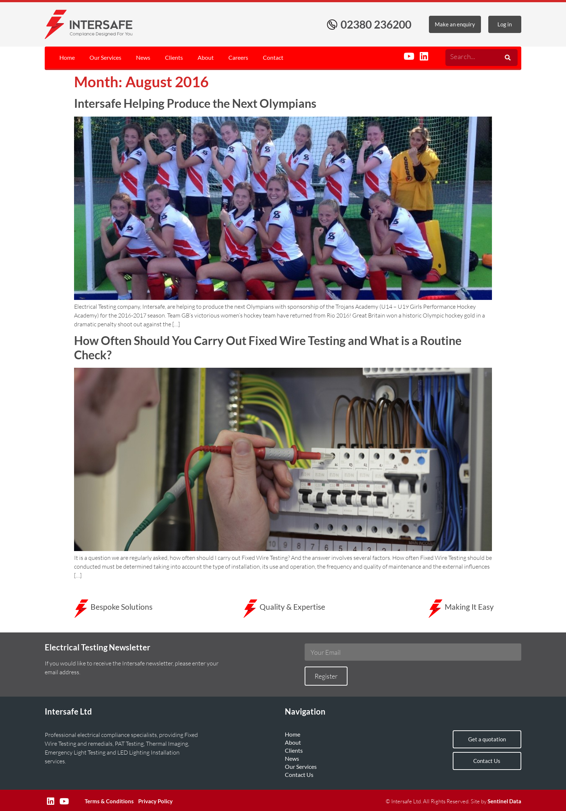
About (206, 57)
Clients (174, 57)
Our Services (105, 57)
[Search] (507, 57)
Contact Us (299, 774)
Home (67, 57)
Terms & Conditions (109, 801)
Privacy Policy (155, 801)
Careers (238, 57)
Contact (273, 57)
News (143, 57)
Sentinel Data (504, 801)
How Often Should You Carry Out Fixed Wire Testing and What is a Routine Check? (268, 347)
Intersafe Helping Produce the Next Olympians (195, 103)
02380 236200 (376, 24)
